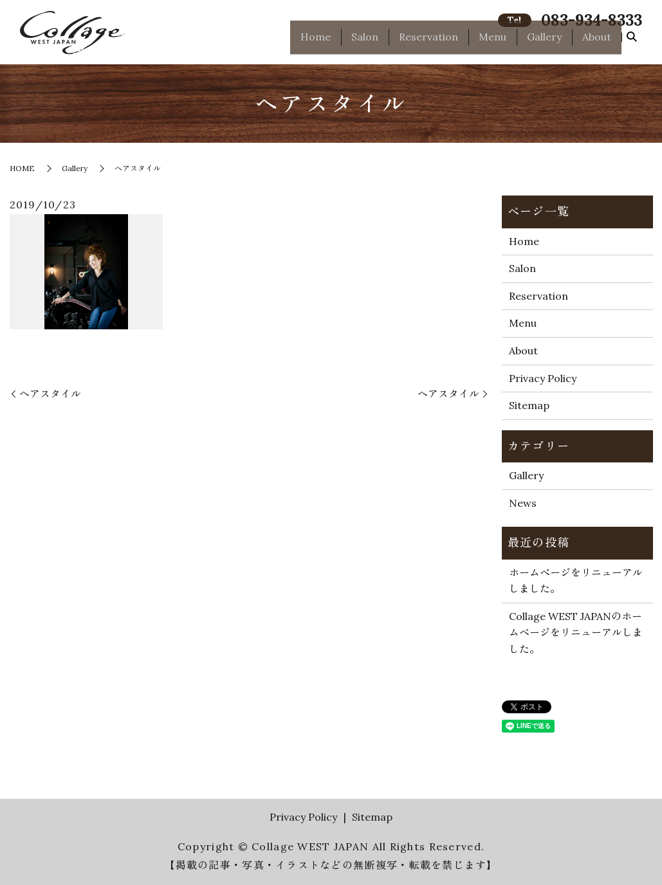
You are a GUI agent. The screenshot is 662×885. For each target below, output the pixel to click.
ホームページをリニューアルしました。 (576, 581)
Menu (492, 42)
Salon (364, 42)
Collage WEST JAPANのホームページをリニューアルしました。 (576, 632)
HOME (22, 168)
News (523, 503)
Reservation (428, 42)
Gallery (544, 42)
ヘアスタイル (50, 393)
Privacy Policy (542, 378)
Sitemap (529, 405)
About (596, 42)
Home (315, 42)
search (631, 43)
